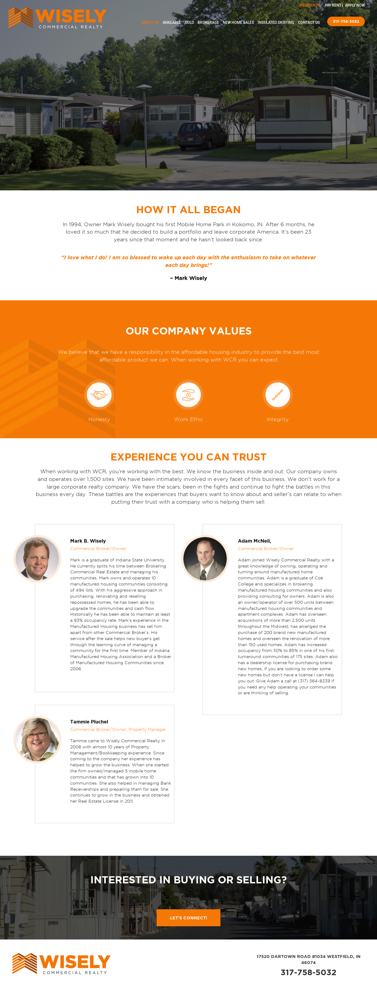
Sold (189, 22)
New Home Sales (238, 22)
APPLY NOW (355, 5)
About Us (150, 22)
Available (172, 22)
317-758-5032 (346, 21)
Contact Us (309, 22)
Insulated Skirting (276, 22)
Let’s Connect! (189, 117)
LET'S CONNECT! (188, 945)
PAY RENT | (334, 5)
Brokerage (208, 22)
